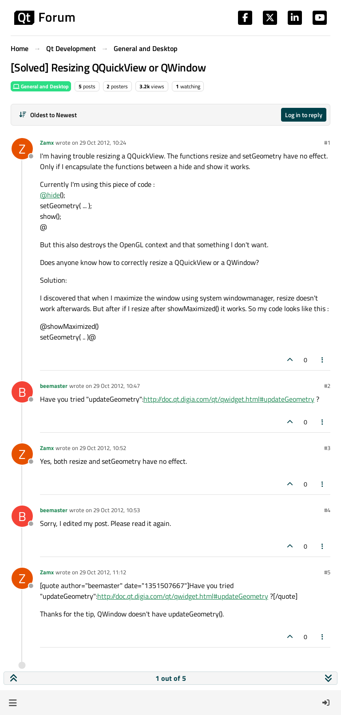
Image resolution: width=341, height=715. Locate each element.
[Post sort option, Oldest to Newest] (48, 115)
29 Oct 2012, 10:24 (102, 142)
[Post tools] (323, 360)
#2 (327, 385)
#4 (327, 510)
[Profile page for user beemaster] (22, 392)
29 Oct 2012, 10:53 (116, 510)
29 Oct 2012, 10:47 (116, 385)
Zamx (47, 142)
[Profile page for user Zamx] (22, 148)
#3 (327, 447)
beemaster (53, 385)
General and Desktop (41, 86)
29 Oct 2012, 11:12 (102, 572)
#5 (327, 572)
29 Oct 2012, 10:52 (102, 447)
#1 (327, 142)
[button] (13, 702)
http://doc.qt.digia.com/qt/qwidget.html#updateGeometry (228, 399)
